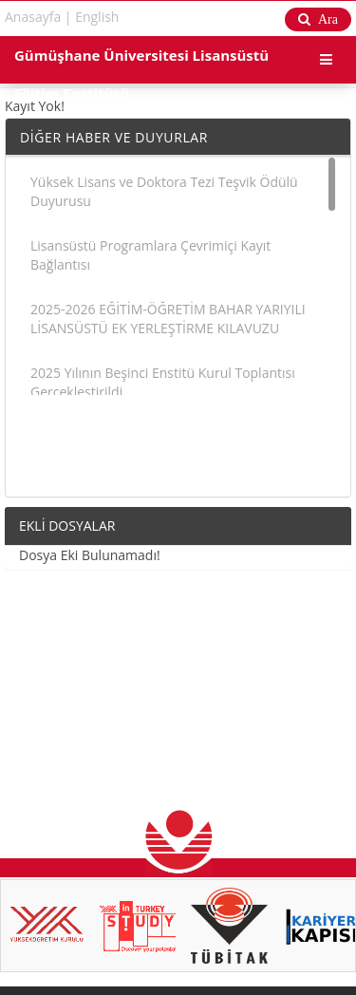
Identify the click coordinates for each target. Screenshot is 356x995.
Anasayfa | (38, 17)
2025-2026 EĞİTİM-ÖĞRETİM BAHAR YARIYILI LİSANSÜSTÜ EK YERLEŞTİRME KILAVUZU (168, 318)
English (97, 17)
